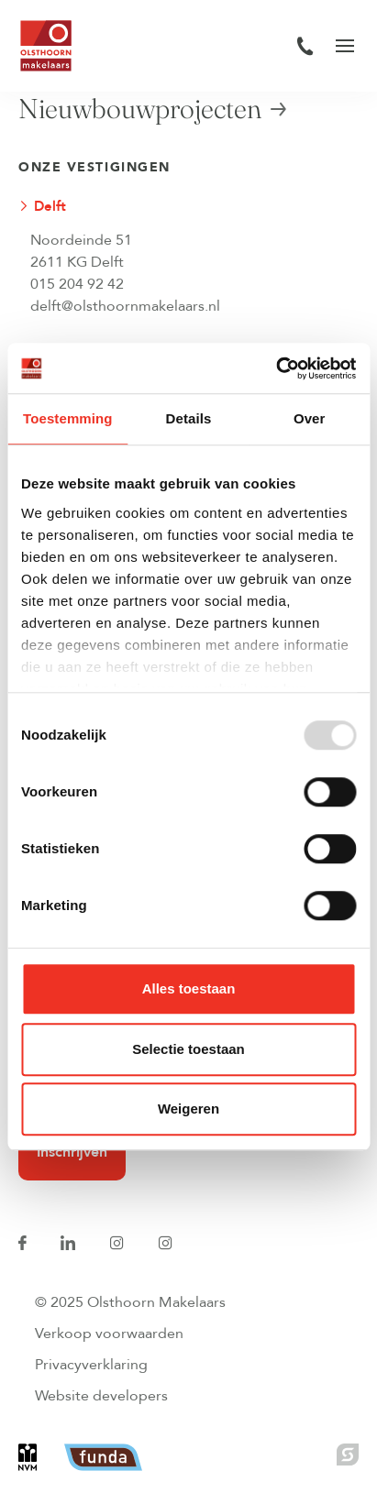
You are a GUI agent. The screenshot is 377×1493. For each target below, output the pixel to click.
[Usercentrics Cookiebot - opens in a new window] (275, 368)
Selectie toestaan (188, 1049)
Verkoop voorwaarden (109, 1333)
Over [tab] (310, 418)
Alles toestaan (189, 988)
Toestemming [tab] (68, 418)
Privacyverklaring (91, 1365)
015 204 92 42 (77, 284)
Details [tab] (189, 418)
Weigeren (188, 1108)
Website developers (101, 1396)
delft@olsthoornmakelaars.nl (125, 306)
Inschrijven (72, 1152)
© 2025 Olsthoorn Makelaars (130, 1302)
